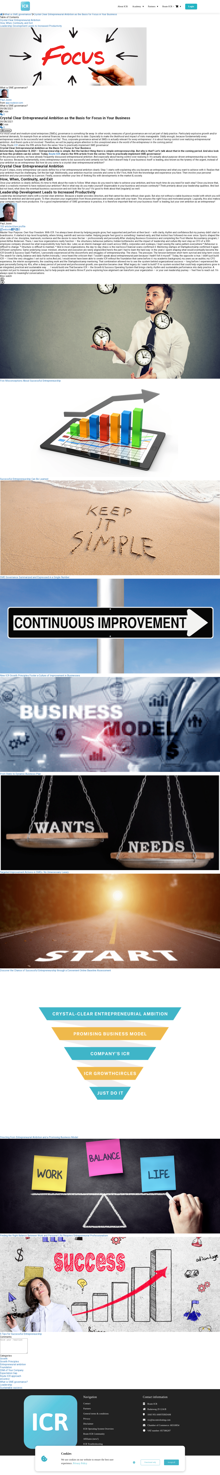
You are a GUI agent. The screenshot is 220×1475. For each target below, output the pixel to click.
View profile (19, 226)
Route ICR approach (10, 1376)
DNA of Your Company (12, 1370)
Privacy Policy (80, 1463)
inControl (4, 1379)
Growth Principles (9, 1361)
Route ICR (54, 153)
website (5, 229)
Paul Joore (6, 99)
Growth (3, 1358)
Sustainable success (11, 1387)
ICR (16, 145)
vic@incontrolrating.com (159, 1420)
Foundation (6, 1367)
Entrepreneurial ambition (13, 1364)
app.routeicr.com (14, 102)
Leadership (6, 1384)
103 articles (6, 226)
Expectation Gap (8, 1373)
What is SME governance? (14, 1381)
